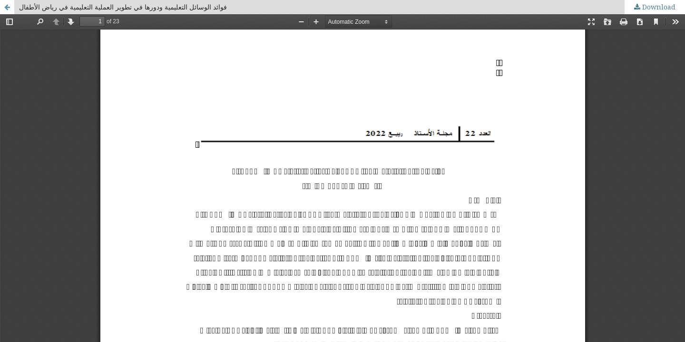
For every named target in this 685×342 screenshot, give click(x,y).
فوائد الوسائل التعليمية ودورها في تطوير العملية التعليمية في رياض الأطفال (123, 6)
